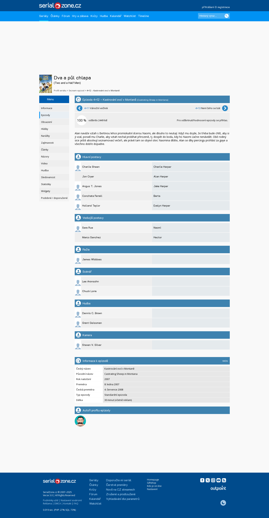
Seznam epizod (76, 90)
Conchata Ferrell (92, 196)
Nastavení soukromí (71, 500)
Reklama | (48, 503)
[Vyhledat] (227, 16)
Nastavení (152, 489)
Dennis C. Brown (92, 313)
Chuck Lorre (89, 291)
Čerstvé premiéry (117, 485)
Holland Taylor (91, 205)
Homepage (153, 479)
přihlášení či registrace (216, 7)
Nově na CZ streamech (120, 489)
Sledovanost (48, 177)
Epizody (45, 115)
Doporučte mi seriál (118, 480)
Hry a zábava (80, 16)
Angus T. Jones (92, 186)
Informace (46, 108)
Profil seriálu (60, 90)
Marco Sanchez (91, 237)
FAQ (76, 503)
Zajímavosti (47, 142)
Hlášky (44, 129)
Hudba (104, 16)
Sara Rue (87, 227)
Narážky (45, 135)
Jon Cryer (88, 176)
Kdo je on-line (154, 486)
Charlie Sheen (91, 166)
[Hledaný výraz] (214, 16)
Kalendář (115, 16)
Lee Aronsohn (90, 281)
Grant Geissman (92, 323)
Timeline (143, 16)
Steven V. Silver (91, 345)
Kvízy (94, 16)
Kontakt (67, 503)
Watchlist (130, 16)
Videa (44, 163)
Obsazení (46, 122)
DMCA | (58, 503)
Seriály (43, 16)
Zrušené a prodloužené (120, 494)
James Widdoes (92, 259)
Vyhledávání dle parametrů (123, 499)
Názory (45, 156)
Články (55, 16)
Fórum (66, 16)
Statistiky (46, 184)
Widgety (45, 191)
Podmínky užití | (51, 500)
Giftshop (151, 482)
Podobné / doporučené (54, 198)
